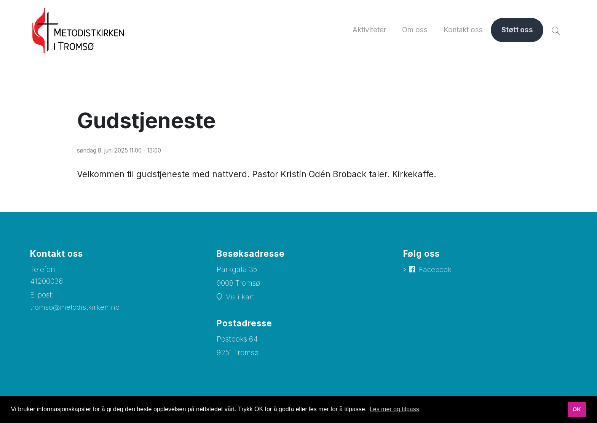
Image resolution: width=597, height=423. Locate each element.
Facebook (435, 270)
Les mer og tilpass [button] (394, 409)
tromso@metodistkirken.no (75, 307)
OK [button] (577, 409)
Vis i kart (240, 297)
